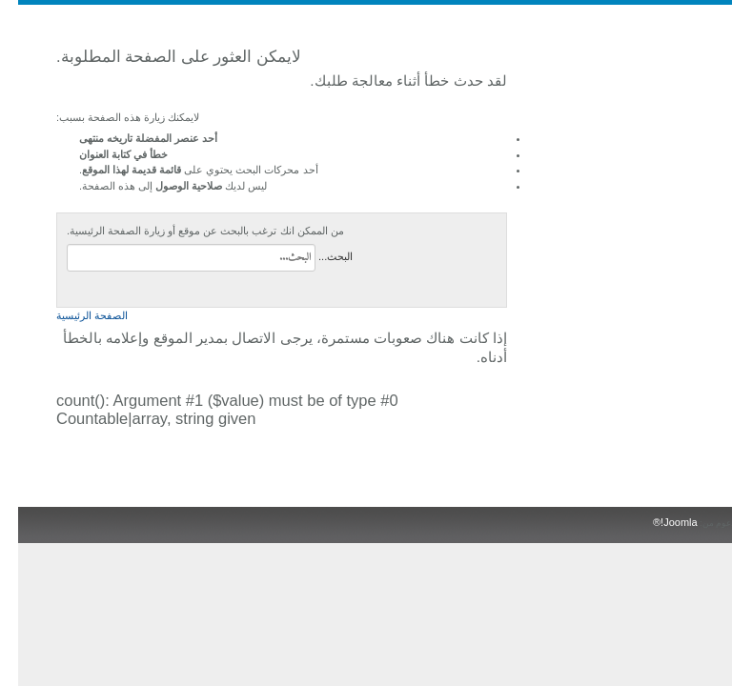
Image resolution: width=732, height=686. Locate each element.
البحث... (317, 256)
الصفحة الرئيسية (74, 315)
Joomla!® (657, 522)
